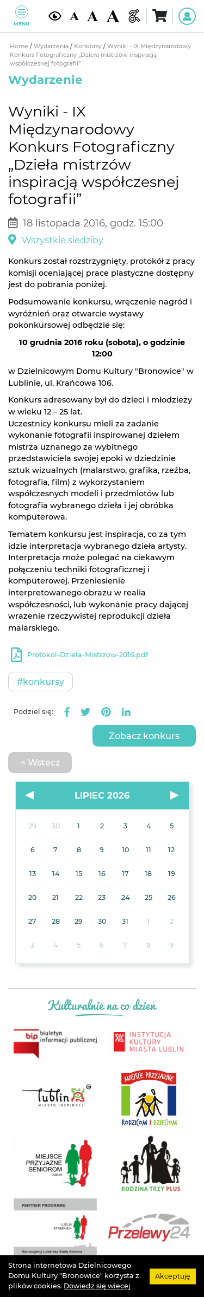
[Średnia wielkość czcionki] (92, 16)
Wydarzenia (52, 46)
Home (20, 46)
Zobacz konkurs (144, 735)
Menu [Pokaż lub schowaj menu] (21, 16)
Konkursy (88, 46)
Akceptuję (172, 1276)
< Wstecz (40, 762)
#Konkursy (40, 681)
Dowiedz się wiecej (97, 1286)
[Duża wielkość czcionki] (112, 16)
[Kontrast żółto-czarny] (54, 16)
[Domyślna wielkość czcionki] (74, 16)
